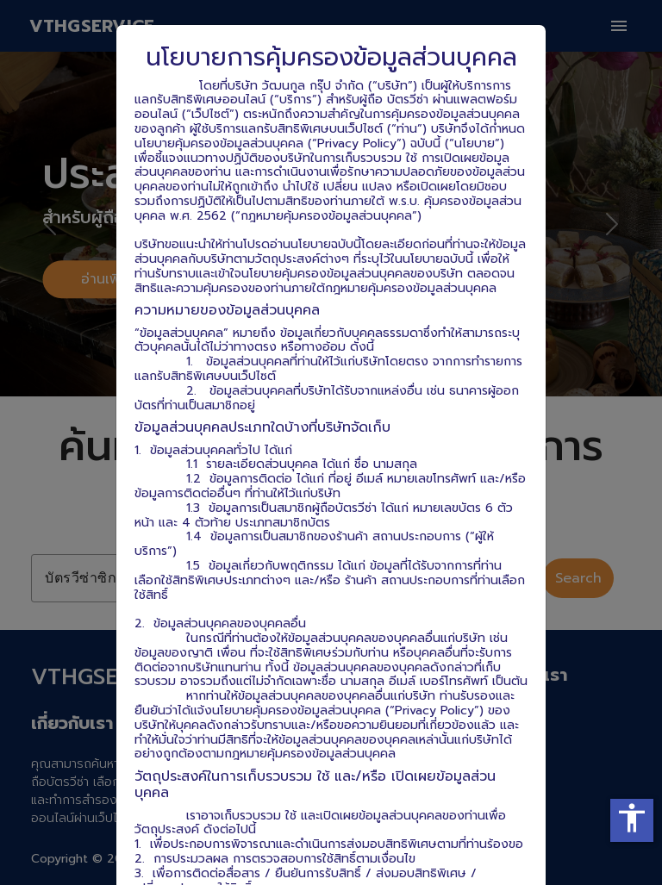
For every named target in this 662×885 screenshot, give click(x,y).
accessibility (632, 818)
